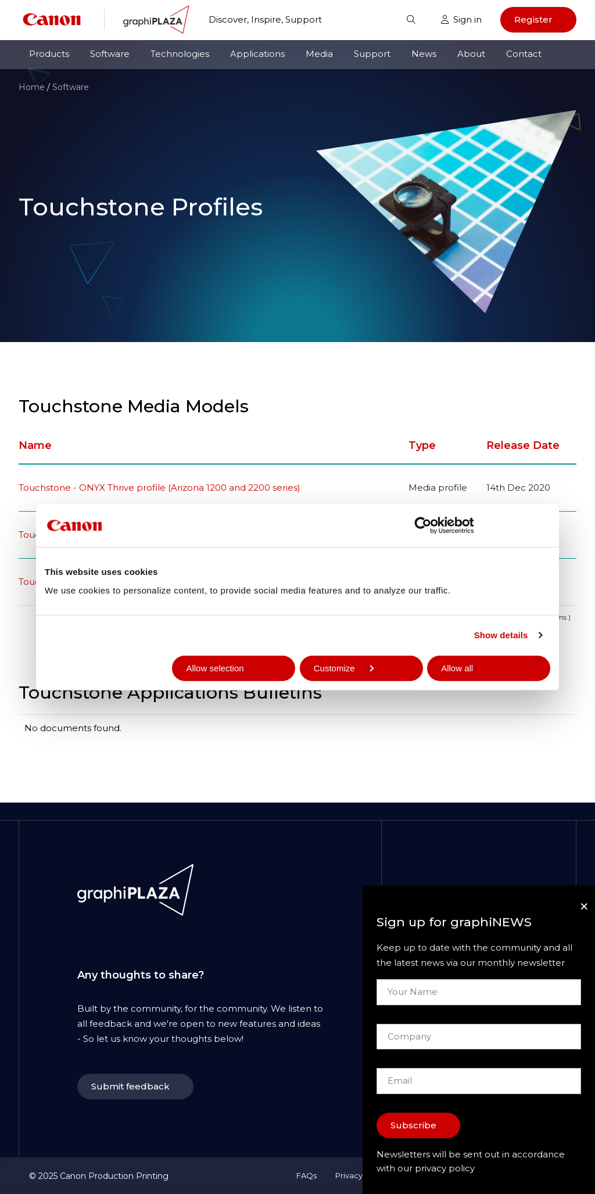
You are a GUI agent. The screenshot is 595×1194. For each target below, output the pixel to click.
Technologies (179, 53)
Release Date (523, 445)
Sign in (461, 19)
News (423, 53)
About (471, 53)
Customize (344, 667)
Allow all (457, 667)
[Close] (584, 906)
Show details (501, 635)
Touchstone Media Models (134, 406)
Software (110, 53)
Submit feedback (130, 1086)
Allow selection (214, 667)
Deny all (74, 667)
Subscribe (413, 1125)
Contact (524, 53)
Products (49, 53)
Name (35, 445)
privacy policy (445, 1168)
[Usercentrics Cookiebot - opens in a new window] (432, 525)
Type (422, 445)
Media (319, 53)
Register (533, 19)
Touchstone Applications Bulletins (170, 692)
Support (372, 53)
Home (32, 87)
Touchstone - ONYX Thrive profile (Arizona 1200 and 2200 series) (159, 487)
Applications (257, 53)
